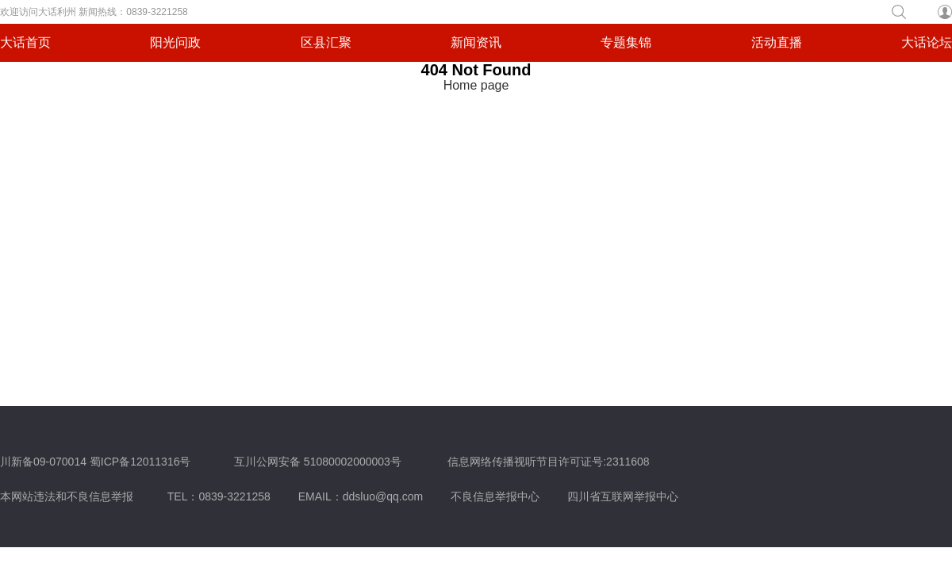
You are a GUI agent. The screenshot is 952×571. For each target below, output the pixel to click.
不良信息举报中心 (495, 496)
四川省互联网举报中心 (622, 496)
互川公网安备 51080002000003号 (317, 461)
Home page (476, 85)
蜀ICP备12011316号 (140, 461)
